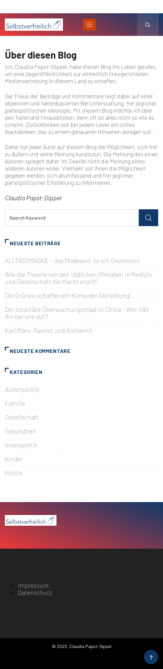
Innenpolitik (21, 445)
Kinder (14, 459)
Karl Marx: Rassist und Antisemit (49, 330)
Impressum (33, 585)
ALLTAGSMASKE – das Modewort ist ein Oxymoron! (72, 260)
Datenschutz (35, 592)
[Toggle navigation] (89, 24)
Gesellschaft (22, 417)
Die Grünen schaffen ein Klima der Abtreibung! (68, 295)
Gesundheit (20, 431)
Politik (13, 473)
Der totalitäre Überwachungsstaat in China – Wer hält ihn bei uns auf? (77, 312)
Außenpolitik (22, 389)
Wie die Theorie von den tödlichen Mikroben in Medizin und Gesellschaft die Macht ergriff (78, 277)
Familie (15, 403)
